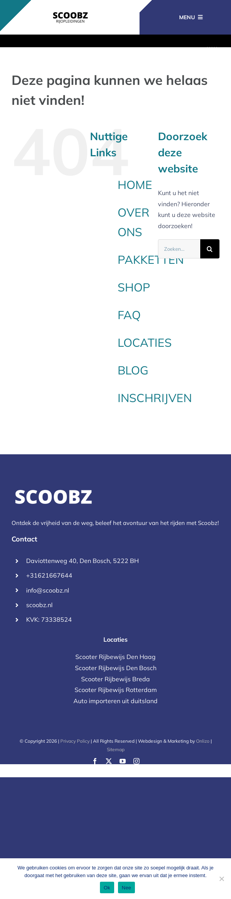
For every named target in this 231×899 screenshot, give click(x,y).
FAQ (129, 315)
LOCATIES (145, 342)
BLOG (133, 370)
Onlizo (202, 741)
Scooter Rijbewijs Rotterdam (116, 690)
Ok (107, 888)
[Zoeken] (209, 248)
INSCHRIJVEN (155, 398)
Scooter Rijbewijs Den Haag (115, 657)
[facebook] (95, 761)
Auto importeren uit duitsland (115, 701)
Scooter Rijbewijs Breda (115, 679)
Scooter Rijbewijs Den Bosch (115, 668)
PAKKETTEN (151, 259)
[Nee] (221, 878)
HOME (135, 184)
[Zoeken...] (179, 248)
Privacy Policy (75, 741)
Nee (126, 888)
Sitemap (116, 749)
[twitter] (109, 761)
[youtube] (123, 761)
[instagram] (136, 761)
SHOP (134, 287)
